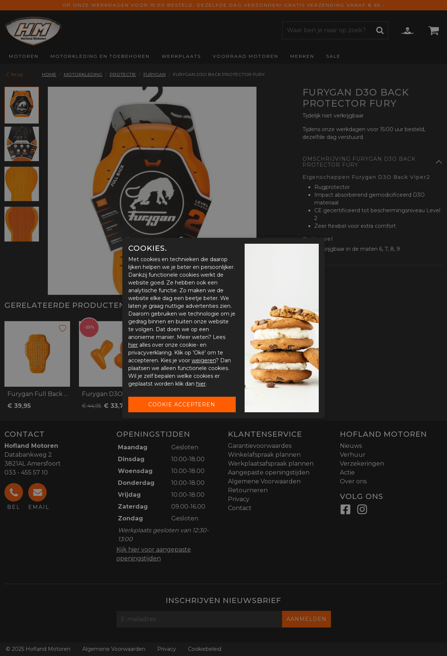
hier (133, 345)
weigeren (204, 360)
